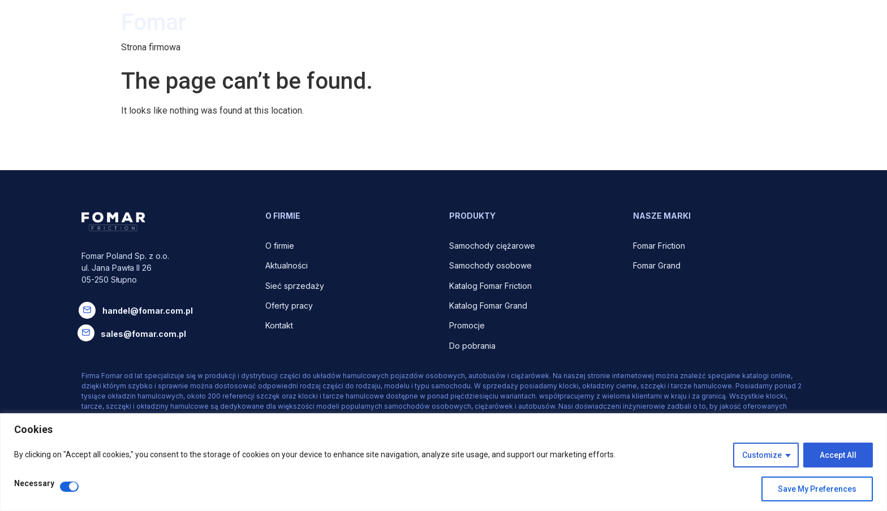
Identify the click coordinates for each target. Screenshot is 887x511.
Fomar (153, 22)
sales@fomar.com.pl (143, 334)
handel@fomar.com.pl (147, 310)
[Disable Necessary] (69, 487)
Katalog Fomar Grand (488, 305)
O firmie (280, 245)
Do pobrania (473, 345)
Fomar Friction (659, 245)
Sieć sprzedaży (294, 286)
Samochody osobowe (491, 265)
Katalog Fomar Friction (490, 286)
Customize (762, 455)
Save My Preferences (817, 488)
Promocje (467, 325)
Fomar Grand (657, 265)
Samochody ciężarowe (492, 245)
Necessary (34, 483)
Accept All (838, 455)
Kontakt (279, 325)
